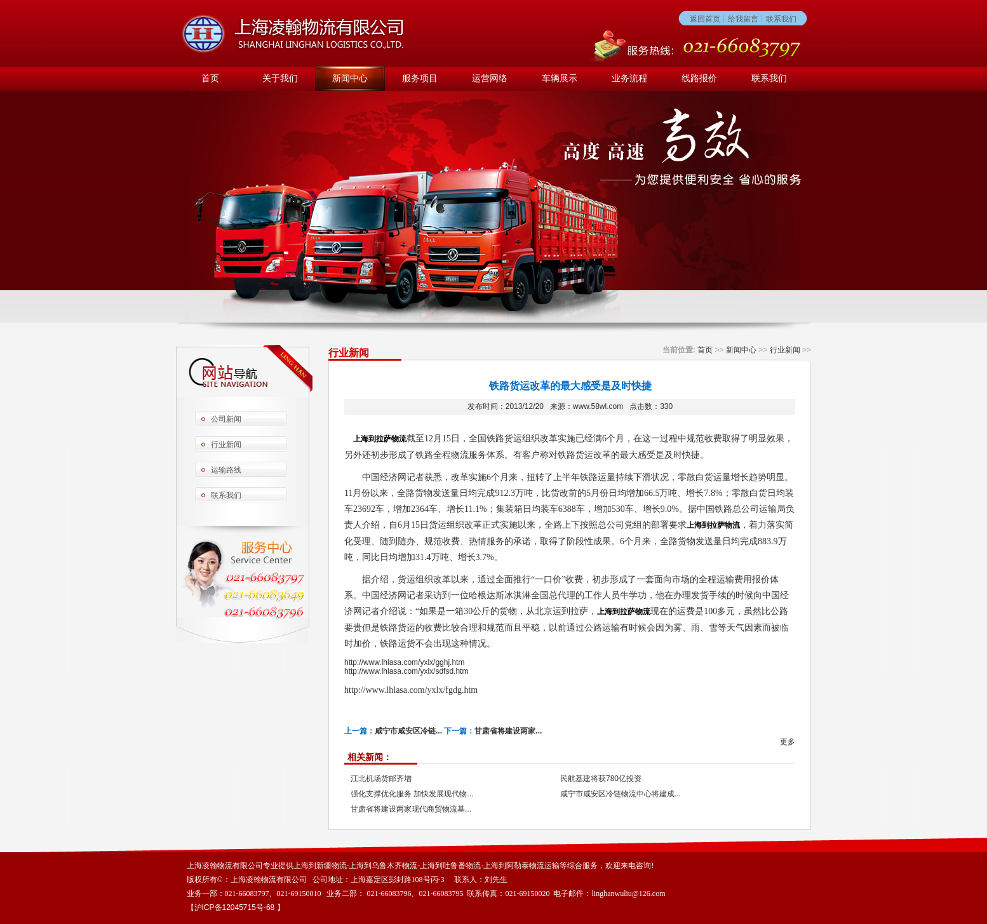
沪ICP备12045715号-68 (235, 907)
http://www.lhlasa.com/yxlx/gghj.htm (404, 662)
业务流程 (629, 78)
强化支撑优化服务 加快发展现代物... (412, 793)
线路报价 (699, 78)
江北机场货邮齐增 (381, 778)
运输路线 (226, 469)
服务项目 (420, 78)
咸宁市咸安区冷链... (408, 730)
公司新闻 (226, 419)
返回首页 (705, 19)
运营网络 (489, 78)
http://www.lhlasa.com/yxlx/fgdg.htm (411, 690)
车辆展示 (559, 78)
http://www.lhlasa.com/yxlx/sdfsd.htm (406, 671)
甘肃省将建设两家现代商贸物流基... (411, 809)
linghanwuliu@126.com (628, 893)
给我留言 (743, 19)
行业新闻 (226, 444)
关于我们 (280, 78)
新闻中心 (350, 78)
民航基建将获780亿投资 (600, 778)
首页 (210, 78)
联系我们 (781, 19)
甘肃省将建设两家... (508, 730)
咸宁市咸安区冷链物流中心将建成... (620, 793)
